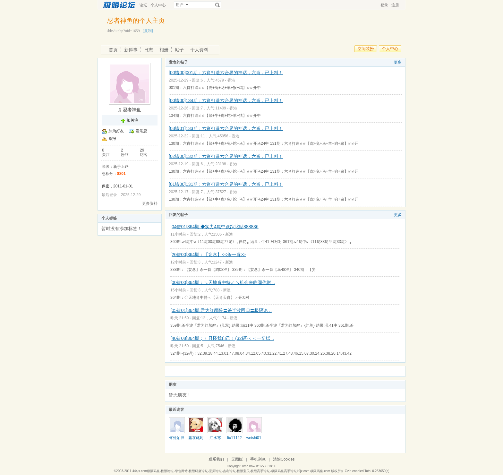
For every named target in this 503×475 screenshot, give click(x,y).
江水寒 (215, 438)
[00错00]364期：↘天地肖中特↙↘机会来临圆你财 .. (222, 282)
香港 (231, 80)
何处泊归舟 (176, 440)
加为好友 (116, 131)
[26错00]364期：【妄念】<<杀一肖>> (208, 254)
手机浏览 (258, 459)
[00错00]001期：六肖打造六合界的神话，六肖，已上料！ (226, 72)
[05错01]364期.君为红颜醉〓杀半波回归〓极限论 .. (221, 310)
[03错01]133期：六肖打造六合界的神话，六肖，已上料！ (226, 128)
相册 (163, 49)
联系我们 (216, 459)
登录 (384, 5)
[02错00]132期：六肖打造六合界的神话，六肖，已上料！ (226, 156)
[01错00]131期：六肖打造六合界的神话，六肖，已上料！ (226, 184)
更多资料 (150, 203)
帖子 (179, 49)
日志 (148, 49)
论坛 (143, 5)
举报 (112, 138)
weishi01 (253, 438)
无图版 (237, 459)
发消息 (141, 131)
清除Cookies (283, 459)
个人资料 (199, 49)
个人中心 (158, 5)
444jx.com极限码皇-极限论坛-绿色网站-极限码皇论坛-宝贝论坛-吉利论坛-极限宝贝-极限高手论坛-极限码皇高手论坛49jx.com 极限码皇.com (231, 471)
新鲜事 (131, 49)
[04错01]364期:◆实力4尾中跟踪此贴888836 (214, 226)
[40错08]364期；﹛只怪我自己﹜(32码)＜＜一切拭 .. (222, 338)
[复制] (148, 31)
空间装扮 (365, 48)
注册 (395, 5)
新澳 (229, 234)
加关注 (132, 120)
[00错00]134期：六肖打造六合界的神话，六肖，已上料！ (226, 100)
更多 (398, 62)
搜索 (217, 5)
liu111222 (234, 440)
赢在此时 (196, 438)
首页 (113, 49)
